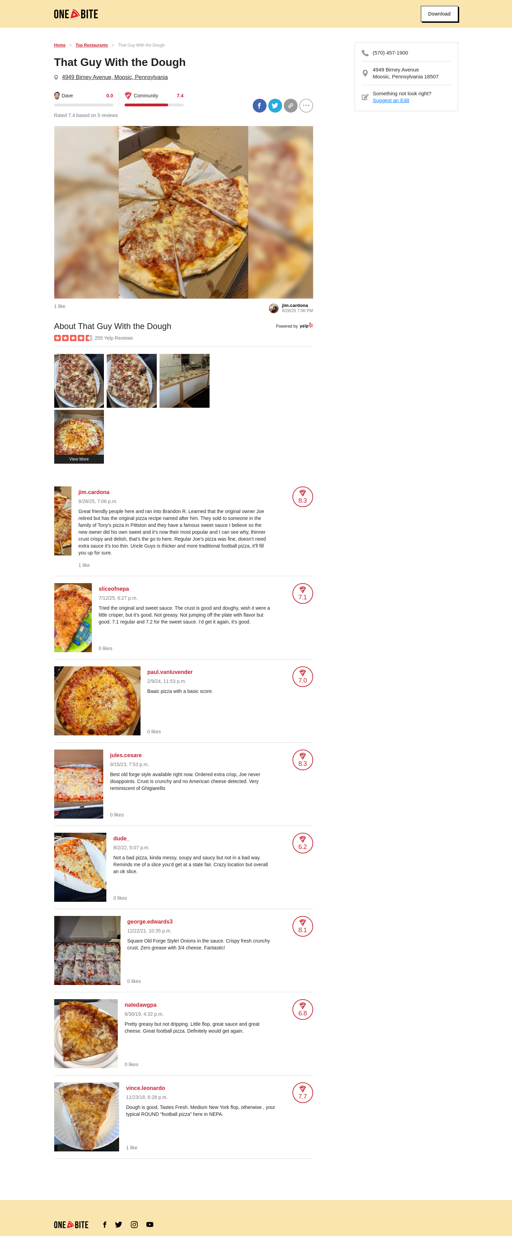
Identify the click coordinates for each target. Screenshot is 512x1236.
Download (439, 14)
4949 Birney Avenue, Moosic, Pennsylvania (115, 77)
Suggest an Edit (391, 100)
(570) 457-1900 (390, 53)
